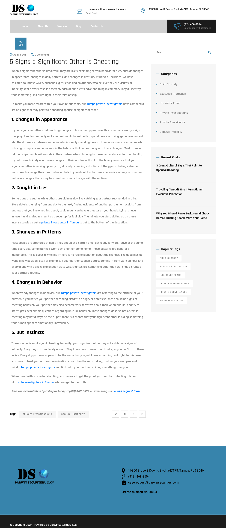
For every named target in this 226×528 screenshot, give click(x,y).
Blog (78, 26)
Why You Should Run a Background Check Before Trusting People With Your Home (182, 215)
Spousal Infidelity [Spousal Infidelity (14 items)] (171, 300)
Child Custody (168, 84)
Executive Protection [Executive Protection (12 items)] (173, 266)
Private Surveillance (172, 122)
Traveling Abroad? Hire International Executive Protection (179, 191)
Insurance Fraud (170, 103)
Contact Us (97, 26)
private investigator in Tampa (60, 222)
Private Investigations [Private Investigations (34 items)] (174, 283)
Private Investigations (37, 414)
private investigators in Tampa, (34, 382)
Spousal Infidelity (73, 414)
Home (25, 26)
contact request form (126, 391)
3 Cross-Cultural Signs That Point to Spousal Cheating (179, 167)
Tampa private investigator (38, 367)
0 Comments (42, 55)
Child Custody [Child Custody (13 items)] (169, 258)
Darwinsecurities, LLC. (64, 525)
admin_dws (19, 55)
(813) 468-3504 (193, 24)
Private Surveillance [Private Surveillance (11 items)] (173, 292)
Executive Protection (173, 94)
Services (62, 26)
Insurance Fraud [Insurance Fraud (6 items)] (171, 275)
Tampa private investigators (105, 104)
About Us (43, 26)
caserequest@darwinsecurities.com (106, 9)
